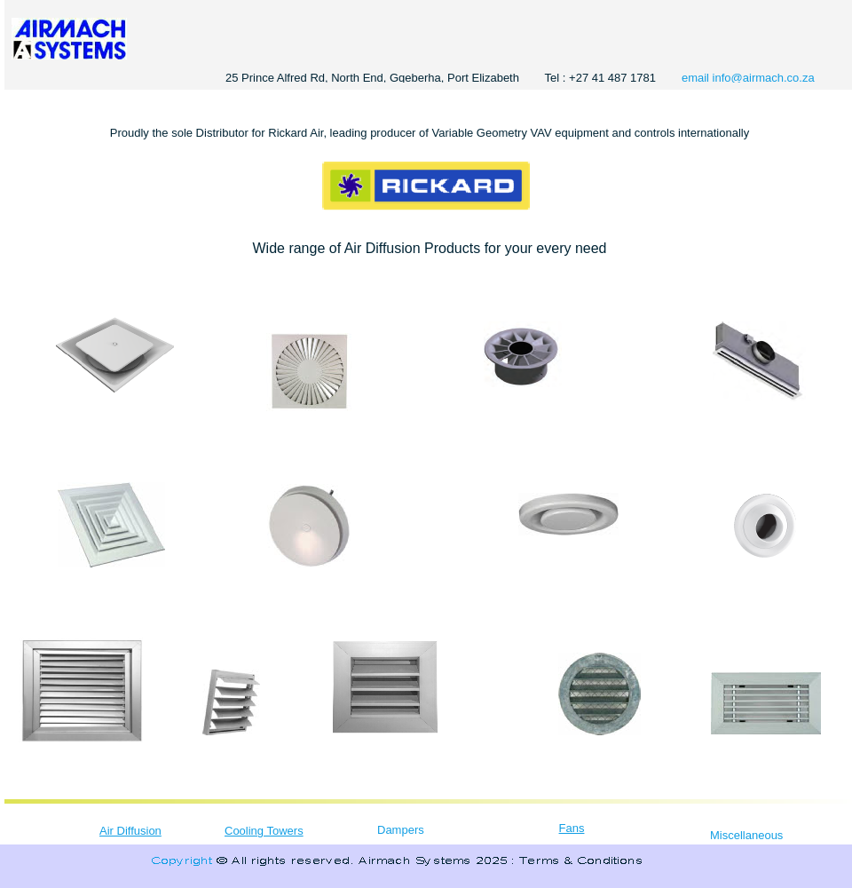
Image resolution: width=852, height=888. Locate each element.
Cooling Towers (264, 830)
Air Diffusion (130, 830)
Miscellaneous (746, 835)
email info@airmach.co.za (748, 77)
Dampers (400, 829)
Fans (572, 828)
